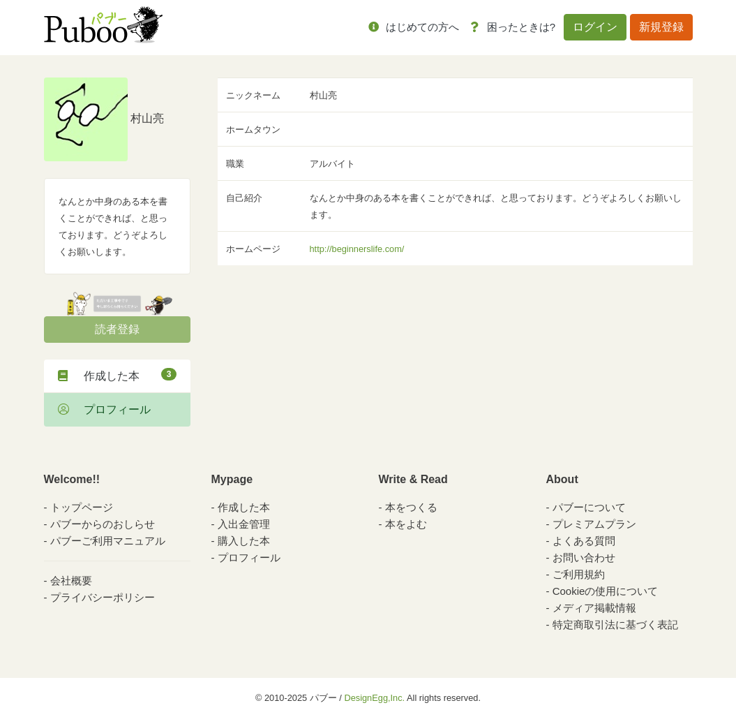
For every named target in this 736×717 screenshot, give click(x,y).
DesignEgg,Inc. (374, 698)
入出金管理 (244, 524)
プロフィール (104, 409)
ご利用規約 (579, 574)
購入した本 (244, 541)
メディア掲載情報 (594, 608)
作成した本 (117, 375)
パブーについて (589, 507)
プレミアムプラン (594, 524)
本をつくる (411, 507)
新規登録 (661, 27)
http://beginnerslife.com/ (357, 249)
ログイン (595, 27)
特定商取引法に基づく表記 (615, 624)
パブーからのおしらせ (102, 524)
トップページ (81, 507)
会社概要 (71, 580)
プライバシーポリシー (102, 597)
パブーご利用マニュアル (107, 541)
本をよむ (406, 524)
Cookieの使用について (606, 591)
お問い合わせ (584, 557)
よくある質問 (584, 541)
